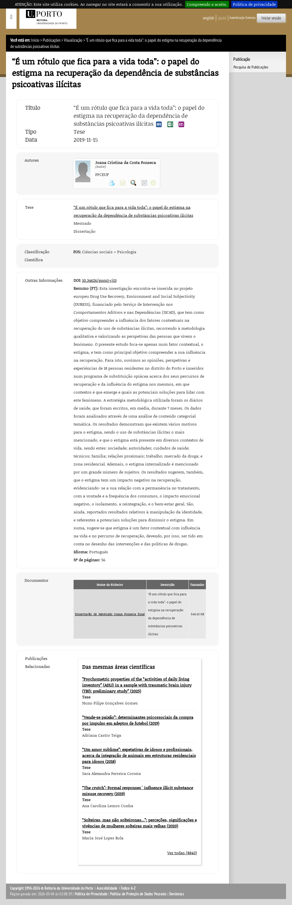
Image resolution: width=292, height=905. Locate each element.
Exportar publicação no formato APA (159, 124)
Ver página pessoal (112, 183)
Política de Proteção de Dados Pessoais (138, 894)
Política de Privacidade (91, 894)
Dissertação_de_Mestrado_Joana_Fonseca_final (110, 614)
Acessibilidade (107, 888)
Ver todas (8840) (182, 852)
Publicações (51, 40)
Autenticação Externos (243, 18)
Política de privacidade (254, 4)
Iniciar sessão (271, 18)
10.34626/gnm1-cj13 (99, 280)
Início (35, 40)
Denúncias (176, 894)
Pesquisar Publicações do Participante (133, 183)
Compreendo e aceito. (207, 4)
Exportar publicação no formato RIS (181, 124)
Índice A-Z (128, 888)
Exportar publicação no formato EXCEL (170, 124)
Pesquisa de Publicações (251, 67)
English (208, 18)
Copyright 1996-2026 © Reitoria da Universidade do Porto (51, 888)
